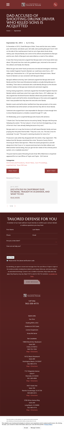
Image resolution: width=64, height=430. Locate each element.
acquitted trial (11, 165)
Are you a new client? (13, 240)
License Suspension (32, 330)
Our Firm (32, 319)
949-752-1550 (32, 349)
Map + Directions (32, 352)
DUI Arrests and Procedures (15, 163)
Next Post (51, 171)
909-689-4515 (32, 393)
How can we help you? (13, 246)
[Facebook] (30, 309)
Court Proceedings (41, 163)
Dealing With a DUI (32, 323)
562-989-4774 (32, 364)
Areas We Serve (32, 333)
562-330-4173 (32, 303)
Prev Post (12, 171)
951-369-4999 (32, 378)
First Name (10, 229)
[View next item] (15, 206)
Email (34, 235)
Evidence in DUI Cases (32, 326)
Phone (8, 235)
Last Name (36, 229)
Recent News (30, 163)
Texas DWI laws (22, 165)
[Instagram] (34, 309)
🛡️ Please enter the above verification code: (20, 260)
